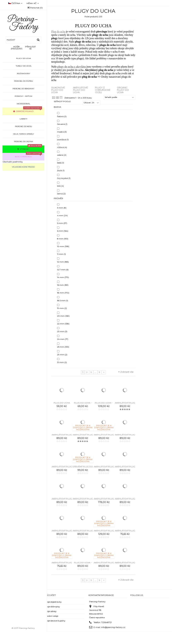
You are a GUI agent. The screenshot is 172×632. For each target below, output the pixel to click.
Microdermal (23, 104)
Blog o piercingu (28, 155)
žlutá (60, 170)
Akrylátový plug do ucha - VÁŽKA (104, 563)
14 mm (63, 277)
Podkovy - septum (23, 96)
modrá (62, 132)
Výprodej (30, 147)
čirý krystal (63, 178)
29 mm (62, 354)
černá (61, 193)
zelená (61, 155)
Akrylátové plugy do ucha (80, 90)
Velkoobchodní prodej (23, 167)
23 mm (62, 331)
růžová (62, 147)
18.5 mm (62, 300)
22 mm (63, 323)
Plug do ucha (58, 31)
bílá (60, 186)
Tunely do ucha (23, 66)
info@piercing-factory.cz (113, 627)
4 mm (62, 215)
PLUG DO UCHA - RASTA (104, 404)
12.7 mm (63, 269)
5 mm (62, 223)
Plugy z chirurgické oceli (102, 90)
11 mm (61, 254)
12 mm (63, 262)
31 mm (62, 362)
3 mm (61, 207)
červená (62, 124)
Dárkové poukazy (27, 110)
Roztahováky (23, 73)
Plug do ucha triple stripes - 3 (61, 404)
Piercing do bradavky (23, 89)
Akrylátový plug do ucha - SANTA (125, 532)
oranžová (63, 139)
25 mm (63, 347)
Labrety (23, 119)
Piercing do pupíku (23, 81)
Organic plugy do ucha (123, 90)
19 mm (62, 308)
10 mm (63, 246)
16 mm (62, 285)
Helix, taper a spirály (23, 134)
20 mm (63, 316)
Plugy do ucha (23, 58)
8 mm (62, 238)
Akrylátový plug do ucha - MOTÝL (62, 500)
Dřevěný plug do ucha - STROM (83, 468)
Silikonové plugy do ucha (58, 90)
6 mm (62, 231)
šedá (60, 162)
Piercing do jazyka (23, 141)
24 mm (62, 339)
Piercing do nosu (23, 126)
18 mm (63, 292)
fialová (62, 116)
